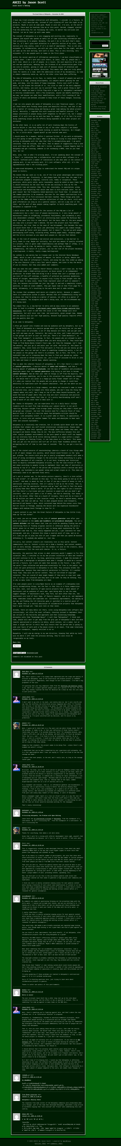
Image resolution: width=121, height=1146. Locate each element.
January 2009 (95, 314)
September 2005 (96, 393)
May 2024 (94, 128)
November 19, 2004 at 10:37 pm (33, 725)
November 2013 (96, 211)
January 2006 (95, 385)
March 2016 (95, 168)
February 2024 (96, 132)
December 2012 (96, 229)
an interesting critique (42, 819)
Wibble (24, 990)
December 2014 (96, 189)
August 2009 (95, 300)
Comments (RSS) (56, 1143)
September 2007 (96, 345)
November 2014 (96, 191)
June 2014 (94, 201)
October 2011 (95, 252)
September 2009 (96, 298)
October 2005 (95, 391)
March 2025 (95, 124)
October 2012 (95, 233)
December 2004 (96, 410)
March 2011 (95, 266)
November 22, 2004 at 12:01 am (33, 845)
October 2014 (95, 193)
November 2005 (96, 389)
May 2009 (94, 306)
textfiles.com (95, 26)
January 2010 (95, 290)
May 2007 (94, 353)
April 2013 (95, 223)
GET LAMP (101, 23)
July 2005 (94, 396)
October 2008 (95, 320)
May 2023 (94, 136)
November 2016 (96, 158)
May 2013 (94, 221)
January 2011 (95, 270)
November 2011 (96, 250)
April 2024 (95, 130)
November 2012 (96, 231)
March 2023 (95, 138)
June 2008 (94, 327)
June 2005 (94, 398)
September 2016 (96, 160)
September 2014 (96, 195)
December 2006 (96, 363)
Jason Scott (26, 697)
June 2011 (94, 260)
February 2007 (96, 359)
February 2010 (96, 288)
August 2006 (95, 371)
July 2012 (94, 237)
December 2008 (96, 315)
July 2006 (94, 373)
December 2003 (96, 434)
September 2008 (96, 321)
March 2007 (95, 357)
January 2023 (95, 142)
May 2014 (94, 203)
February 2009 (96, 312)
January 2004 (95, 432)
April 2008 (95, 331)
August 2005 (95, 394)
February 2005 (96, 406)
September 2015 (96, 175)
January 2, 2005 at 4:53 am (31, 1077)
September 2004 (96, 416)
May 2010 (94, 284)
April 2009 (95, 308)
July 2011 (94, 258)
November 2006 (96, 365)
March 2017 (95, 152)
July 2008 (94, 325)
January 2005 (95, 408)
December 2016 (96, 156)
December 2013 (96, 209)
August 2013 (95, 217)
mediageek (25, 810)
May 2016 (94, 166)
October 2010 (95, 276)
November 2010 (96, 274)
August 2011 (95, 256)
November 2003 (96, 436)
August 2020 (95, 144)
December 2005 (96, 387)
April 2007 (95, 355)
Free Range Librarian (29, 1094)
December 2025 (96, 120)
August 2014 (95, 197)
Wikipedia (57, 819)
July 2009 (94, 302)
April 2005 (95, 402)
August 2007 (95, 347)
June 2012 (94, 239)
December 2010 (96, 272)
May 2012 (94, 241)
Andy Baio (25, 671)
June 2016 (94, 164)
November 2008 (96, 318)
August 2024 (95, 126)
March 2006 (95, 381)
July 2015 (94, 179)
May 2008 (94, 329)
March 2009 (95, 310)
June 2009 (94, 304)
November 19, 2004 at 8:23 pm (32, 673)
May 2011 (94, 262)
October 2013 (95, 213)
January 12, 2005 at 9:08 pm (32, 1116)
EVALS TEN (25, 1114)
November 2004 (96, 412)
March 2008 (95, 333)
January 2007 (95, 361)
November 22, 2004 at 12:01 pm (33, 898)
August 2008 (95, 323)
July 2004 (94, 420)
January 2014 (95, 207)
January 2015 (95, 187)
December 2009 (96, 292)
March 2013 (95, 225)
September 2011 (96, 254)
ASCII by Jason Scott (29, 2)
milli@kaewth (26, 896)
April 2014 (95, 205)
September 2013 (96, 215)
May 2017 (94, 150)
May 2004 (94, 424)
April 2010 (95, 286)
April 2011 (95, 264)
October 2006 (95, 367)
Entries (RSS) (40, 1143)
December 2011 (96, 248)
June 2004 (94, 422)
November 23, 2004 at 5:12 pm (32, 992)
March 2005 (95, 404)
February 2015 (96, 185)
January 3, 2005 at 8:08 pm (31, 1096)
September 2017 (96, 148)
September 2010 (96, 278)
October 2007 (95, 343)
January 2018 (95, 146)
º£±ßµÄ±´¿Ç (26, 1075)
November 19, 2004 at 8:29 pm (32, 699)
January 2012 (95, 247)
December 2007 (96, 339)
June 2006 (94, 375)
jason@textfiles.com (97, 32)
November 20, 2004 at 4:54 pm (32, 830)
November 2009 (96, 294)
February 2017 (96, 154)
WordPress (67, 1141)
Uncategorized (32, 653)
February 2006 (96, 383)
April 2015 (95, 183)
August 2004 (95, 418)
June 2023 (94, 134)
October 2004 (95, 414)
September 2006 (96, 369)
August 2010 (95, 280)
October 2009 (95, 296)
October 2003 (95, 438)
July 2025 (94, 122)
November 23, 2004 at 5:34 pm (32, 1009)
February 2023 (96, 140)
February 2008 (96, 335)
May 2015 (94, 181)
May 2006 (94, 377)
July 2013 (94, 219)
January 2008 (95, 337)
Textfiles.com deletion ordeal (71, 686)
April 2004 (95, 426)
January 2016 (95, 172)
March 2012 (95, 245)
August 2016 (95, 162)
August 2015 (95, 177)
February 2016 (96, 170)
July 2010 (94, 282)
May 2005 (94, 400)
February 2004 (96, 430)
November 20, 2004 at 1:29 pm (32, 812)
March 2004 (95, 428)
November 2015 (96, 173)
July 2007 (94, 349)
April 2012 (95, 243)
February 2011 (96, 268)
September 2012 (96, 235)
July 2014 (94, 199)
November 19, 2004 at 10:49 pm (33, 766)
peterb (24, 723)
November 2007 (96, 341)
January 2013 (95, 227)
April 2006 (95, 379)
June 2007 (94, 351)
